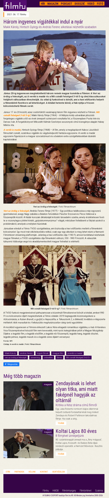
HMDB (56, 490)
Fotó (100, 3)
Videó (90, 3)
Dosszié (80, 3)
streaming (35, 357)
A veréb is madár (12, 129)
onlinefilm (48, 357)
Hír (43, 3)
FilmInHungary (69, 490)
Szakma (99, 490)
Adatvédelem (58, 472)
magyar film (58, 353)
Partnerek (19, 472)
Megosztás (11, 364)
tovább (61, 423)
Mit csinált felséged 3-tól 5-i (78, 357)
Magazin (52, 3)
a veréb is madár (75, 353)
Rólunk (32, 472)
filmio (59, 357)
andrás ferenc (26, 353)
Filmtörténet (85, 490)
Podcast (66, 3)
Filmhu (46, 490)
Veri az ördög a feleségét (16, 211)
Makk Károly (10, 353)
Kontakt (44, 472)
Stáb (8, 472)
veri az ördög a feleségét (15, 357)
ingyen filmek (42, 353)
